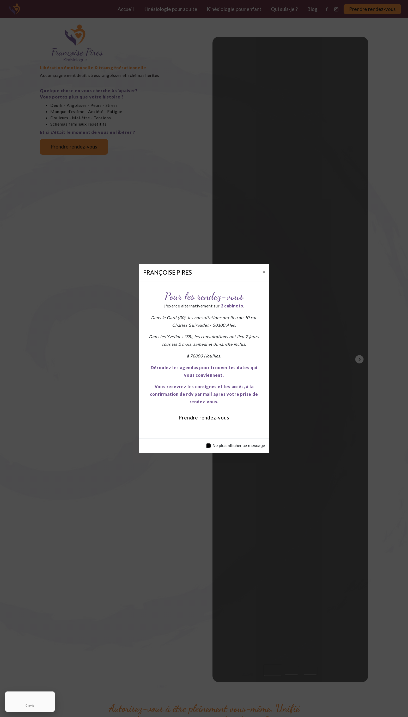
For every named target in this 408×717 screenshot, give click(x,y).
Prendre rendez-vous (204, 418)
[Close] (264, 271)
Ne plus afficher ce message (238, 445)
